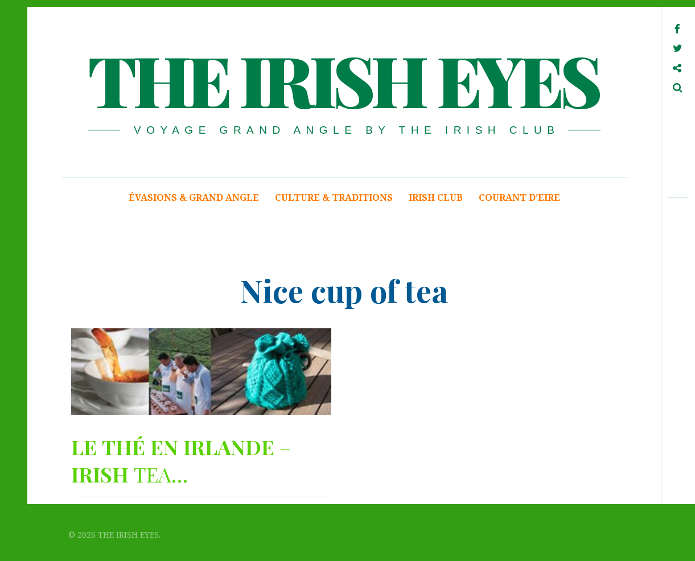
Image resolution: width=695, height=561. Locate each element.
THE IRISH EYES (343, 79)
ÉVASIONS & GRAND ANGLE (194, 197)
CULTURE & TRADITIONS (334, 197)
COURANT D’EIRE (519, 197)
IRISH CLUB (436, 197)
